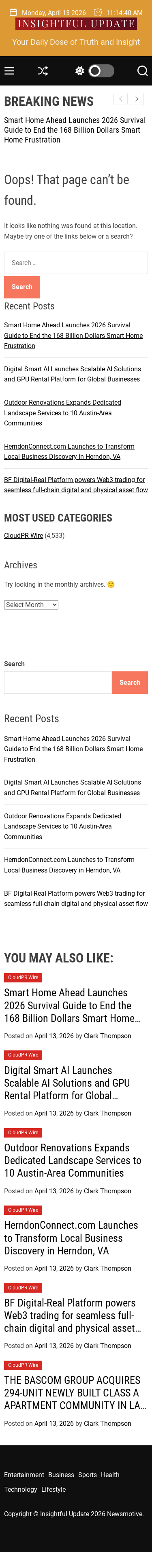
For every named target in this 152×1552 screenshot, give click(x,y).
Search (14, 664)
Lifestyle (53, 1489)
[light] (92, 70)
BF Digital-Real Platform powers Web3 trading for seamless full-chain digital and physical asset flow (70, 1322)
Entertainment (24, 1475)
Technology (20, 1489)
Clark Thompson (107, 1036)
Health (110, 1475)
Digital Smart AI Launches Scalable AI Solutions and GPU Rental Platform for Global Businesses (67, 1089)
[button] (137, 99)
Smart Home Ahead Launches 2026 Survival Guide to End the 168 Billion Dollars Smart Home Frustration (75, 130)
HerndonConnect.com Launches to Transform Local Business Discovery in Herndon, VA (71, 1237)
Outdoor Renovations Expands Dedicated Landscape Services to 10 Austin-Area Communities (62, 413)
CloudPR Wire (23, 535)
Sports (87, 1475)
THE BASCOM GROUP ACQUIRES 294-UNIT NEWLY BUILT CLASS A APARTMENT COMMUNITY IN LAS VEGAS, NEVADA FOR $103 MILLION (75, 1405)
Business (61, 1475)
